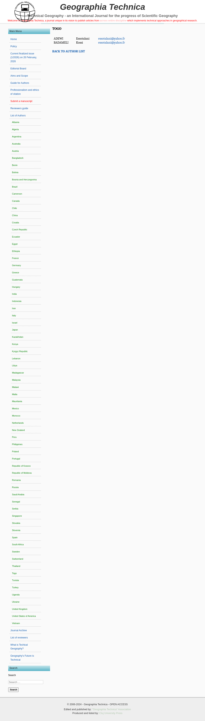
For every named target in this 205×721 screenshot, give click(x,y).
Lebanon (16, 358)
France (15, 258)
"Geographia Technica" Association (111, 709)
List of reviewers (19, 637)
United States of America (24, 616)
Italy (14, 315)
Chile (14, 208)
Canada (16, 201)
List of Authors (18, 115)
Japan (15, 330)
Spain (15, 537)
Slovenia (16, 530)
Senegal (16, 501)
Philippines (17, 444)
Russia (15, 487)
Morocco (16, 415)
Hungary (16, 287)
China (15, 215)
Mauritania (17, 401)
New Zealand (18, 430)
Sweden (16, 551)
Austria (15, 151)
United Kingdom (19, 609)
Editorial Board (18, 68)
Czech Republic (19, 229)
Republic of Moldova (22, 473)
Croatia (15, 222)
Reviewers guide (19, 108)
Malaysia (16, 380)
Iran (14, 308)
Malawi (15, 387)
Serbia (15, 508)
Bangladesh (17, 158)
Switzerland (17, 559)
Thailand (16, 566)
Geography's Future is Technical (22, 657)
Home (13, 39)
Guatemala (17, 280)
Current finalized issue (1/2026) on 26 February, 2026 (23, 57)
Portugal (16, 458)
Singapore (17, 516)
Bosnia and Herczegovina (24, 179)
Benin (15, 165)
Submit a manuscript (21, 101)
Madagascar (18, 372)
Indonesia (16, 301)
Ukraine (15, 602)
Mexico (15, 408)
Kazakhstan (17, 337)
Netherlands (18, 423)
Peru (14, 437)
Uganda (16, 594)
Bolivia (15, 172)
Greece (15, 272)
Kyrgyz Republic (20, 351)
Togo (14, 573)
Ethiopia (16, 251)
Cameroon (17, 194)
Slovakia (16, 523)
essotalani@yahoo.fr (111, 38)
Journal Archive (18, 630)
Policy (13, 46)
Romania (16, 480)
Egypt (15, 244)
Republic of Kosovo (21, 466)
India (14, 294)
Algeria (15, 129)
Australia (16, 144)
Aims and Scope (19, 75)
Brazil (14, 187)
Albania (15, 122)
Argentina (16, 136)
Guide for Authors (19, 83)
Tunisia (15, 580)
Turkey (15, 587)
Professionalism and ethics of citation (24, 92)
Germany (16, 265)
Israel (14, 323)
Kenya (15, 344)
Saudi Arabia (18, 494)
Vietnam (16, 623)
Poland (15, 451)
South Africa (18, 544)
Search (12, 675)
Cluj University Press (111, 713)
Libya (14, 365)
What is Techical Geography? (19, 646)
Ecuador (16, 237)
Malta (14, 394)
